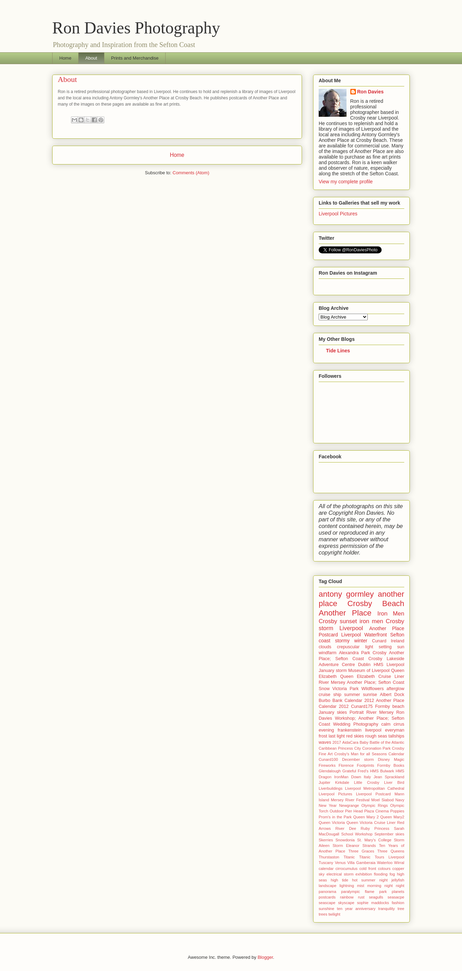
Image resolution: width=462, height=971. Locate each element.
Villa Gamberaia (361, 863)
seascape (327, 903)
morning (374, 886)
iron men (371, 621)
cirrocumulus (346, 868)
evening (326, 730)
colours (384, 868)
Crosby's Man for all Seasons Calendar (369, 754)
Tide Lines (338, 350)
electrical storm (339, 874)
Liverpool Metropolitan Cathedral (374, 788)
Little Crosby (367, 782)
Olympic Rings (374, 805)
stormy (342, 640)
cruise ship (330, 694)
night (388, 886)
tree (401, 909)
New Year (328, 805)
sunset (348, 621)
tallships (397, 736)
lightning (347, 886)
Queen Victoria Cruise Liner (371, 822)
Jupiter (324, 782)
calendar (326, 868)
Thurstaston (329, 857)
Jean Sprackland (389, 777)
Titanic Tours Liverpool (381, 857)
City (357, 748)
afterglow (395, 688)
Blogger (265, 957)
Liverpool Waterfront (364, 634)
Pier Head (354, 811)
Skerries (326, 840)
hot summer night (370, 880)
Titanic (349, 857)
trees (323, 914)
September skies (389, 834)
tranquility (386, 909)
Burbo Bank (330, 700)
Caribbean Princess (336, 748)
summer (352, 694)
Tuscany (326, 863)
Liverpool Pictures (338, 213)
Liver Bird (394, 782)
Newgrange (349, 805)
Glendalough (330, 771)
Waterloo (384, 863)
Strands (369, 845)
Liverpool (351, 628)
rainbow (346, 897)
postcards (327, 897)
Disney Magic (391, 759)
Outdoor (336, 811)
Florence (346, 765)
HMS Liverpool (389, 664)
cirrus (398, 724)
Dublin (364, 664)
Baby (364, 742)
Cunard (379, 641)
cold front (367, 868)
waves (325, 742)
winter (360, 640)
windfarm (327, 652)
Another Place (345, 613)
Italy (367, 777)
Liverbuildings (330, 788)
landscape (327, 886)
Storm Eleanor (346, 845)
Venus (340, 863)
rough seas (376, 736)
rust (361, 897)
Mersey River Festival (350, 800)
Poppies (397, 811)
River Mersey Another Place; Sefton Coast (361, 682)
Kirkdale (342, 782)
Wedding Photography (356, 724)
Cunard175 (362, 706)
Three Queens (390, 851)
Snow (324, 688)
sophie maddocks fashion (380, 903)
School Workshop (357, 834)
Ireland (398, 641)
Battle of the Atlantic (387, 742)
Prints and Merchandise (135, 58)
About (91, 58)
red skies (355, 736)
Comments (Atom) (191, 172)
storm (326, 628)
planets (398, 891)
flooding (381, 874)
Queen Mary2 (392, 817)
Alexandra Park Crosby (363, 652)
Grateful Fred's (355, 771)
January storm (333, 670)
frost (323, 736)
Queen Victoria (332, 822)
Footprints (365, 765)
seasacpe (396, 897)
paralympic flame (357, 891)
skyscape (346, 903)
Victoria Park (345, 688)
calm (386, 724)
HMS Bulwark (382, 771)
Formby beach (389, 706)
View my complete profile (346, 181)
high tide (339, 880)
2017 (336, 742)
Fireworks (327, 765)
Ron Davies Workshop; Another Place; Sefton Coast (361, 718)
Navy (400, 800)
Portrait (357, 712)
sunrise (370, 694)
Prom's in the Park (335, 817)
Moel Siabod (382, 800)
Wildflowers (372, 688)
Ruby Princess (375, 828)
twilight (334, 914)
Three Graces (361, 851)
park (383, 891)
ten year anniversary (356, 909)
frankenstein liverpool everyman (370, 730)
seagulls (376, 897)
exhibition (364, 874)
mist (360, 886)
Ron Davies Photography (136, 27)
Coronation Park (376, 748)
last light (336, 736)
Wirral (399, 863)
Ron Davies (370, 91)
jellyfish (397, 880)
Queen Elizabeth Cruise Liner (372, 676)
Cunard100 (328, 759)
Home (65, 58)
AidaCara (350, 742)
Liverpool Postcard (373, 794)
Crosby (395, 621)
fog (392, 874)
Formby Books (390, 765)
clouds (325, 646)
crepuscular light (355, 646)
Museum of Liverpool (369, 670)
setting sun (391, 646)
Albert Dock (392, 694)
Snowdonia (345, 840)
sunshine (326, 909)
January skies (333, 712)
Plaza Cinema (376, 811)
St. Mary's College (374, 840)
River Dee (345, 828)
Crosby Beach (376, 603)
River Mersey (379, 712)
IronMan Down (347, 777)
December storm (358, 759)
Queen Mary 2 (366, 817)
